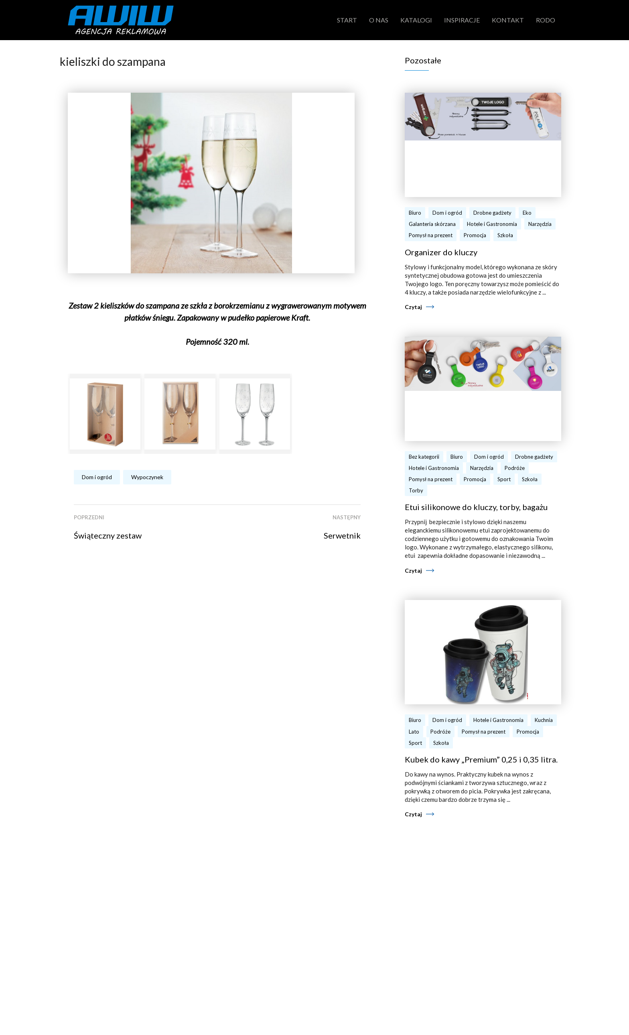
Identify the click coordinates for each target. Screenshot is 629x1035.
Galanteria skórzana (432, 224)
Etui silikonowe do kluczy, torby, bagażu (476, 507)
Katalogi (416, 20)
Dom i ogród (97, 477)
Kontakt (508, 20)
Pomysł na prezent (430, 235)
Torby (416, 490)
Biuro (415, 212)
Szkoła (505, 235)
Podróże (515, 468)
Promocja (475, 235)
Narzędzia (540, 224)
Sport (504, 479)
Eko (527, 212)
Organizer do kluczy (441, 252)
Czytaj (413, 306)
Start (347, 20)
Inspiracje (462, 20)
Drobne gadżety (492, 212)
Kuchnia (544, 720)
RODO (545, 20)
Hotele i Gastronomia (492, 224)
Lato (414, 731)
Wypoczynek (147, 477)
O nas (378, 20)
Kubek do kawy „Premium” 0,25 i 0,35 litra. (481, 759)
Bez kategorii (424, 456)
